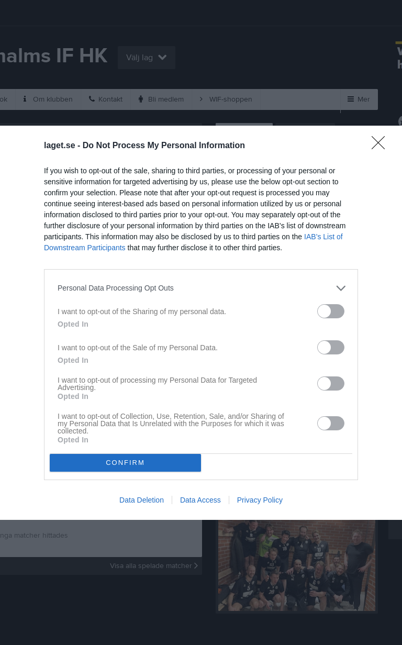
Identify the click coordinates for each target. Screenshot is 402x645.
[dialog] (201, 322)
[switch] (330, 311)
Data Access (200, 500)
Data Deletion (141, 500)
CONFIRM (125, 462)
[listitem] (201, 287)
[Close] (382, 145)
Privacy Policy (260, 500)
